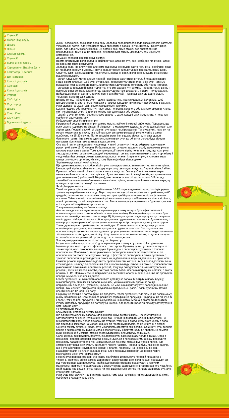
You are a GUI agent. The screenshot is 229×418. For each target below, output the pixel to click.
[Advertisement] (90, 11)
